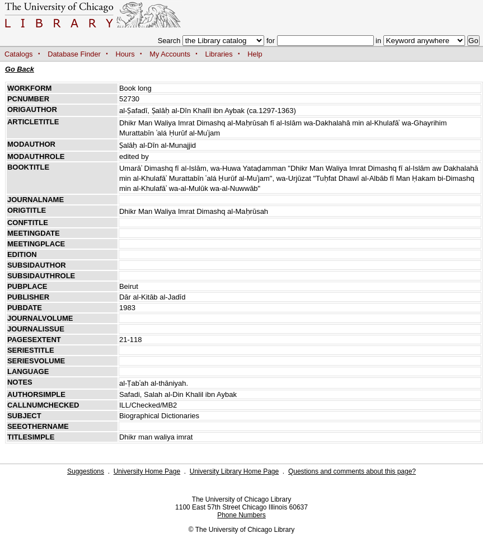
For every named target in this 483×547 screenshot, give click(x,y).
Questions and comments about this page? (352, 471)
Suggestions (85, 471)
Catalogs (18, 54)
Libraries (219, 54)
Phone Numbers (241, 515)
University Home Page (147, 471)
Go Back (19, 69)
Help (254, 54)
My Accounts (169, 54)
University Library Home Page (234, 471)
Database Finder (74, 54)
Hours (125, 54)
